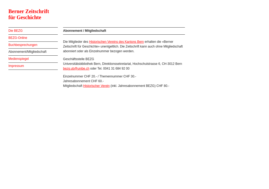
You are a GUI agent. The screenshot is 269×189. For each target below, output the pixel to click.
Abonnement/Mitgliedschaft (27, 52)
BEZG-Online (17, 38)
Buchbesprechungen (22, 45)
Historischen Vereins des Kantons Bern (116, 42)
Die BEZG (15, 31)
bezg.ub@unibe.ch (76, 68)
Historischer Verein (96, 86)
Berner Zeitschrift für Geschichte (28, 14)
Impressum (16, 66)
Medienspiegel (18, 59)
